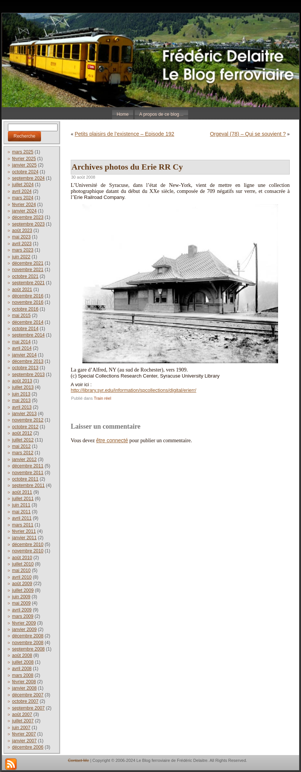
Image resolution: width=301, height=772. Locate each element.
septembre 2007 (28, 708)
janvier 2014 (24, 355)
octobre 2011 (25, 479)
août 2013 (22, 381)
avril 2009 (22, 610)
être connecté (112, 440)
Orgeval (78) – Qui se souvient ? (248, 134)
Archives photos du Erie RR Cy (127, 166)
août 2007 (22, 714)
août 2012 (22, 433)
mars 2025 (22, 152)
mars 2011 (22, 525)
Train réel (102, 398)
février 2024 (24, 204)
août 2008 (22, 655)
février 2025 (24, 158)
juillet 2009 (22, 590)
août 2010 (22, 557)
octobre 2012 (25, 426)
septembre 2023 (28, 224)
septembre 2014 (28, 335)
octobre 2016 (25, 309)
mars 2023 (22, 250)
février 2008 (24, 681)
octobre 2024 (25, 171)
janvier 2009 (24, 629)
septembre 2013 (28, 374)
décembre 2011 (27, 466)
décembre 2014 (27, 322)
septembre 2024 (28, 178)
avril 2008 (22, 668)
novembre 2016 (27, 302)
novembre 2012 (27, 420)
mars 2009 (22, 616)
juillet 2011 (22, 498)
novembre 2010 (27, 551)
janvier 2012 (24, 459)
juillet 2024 (22, 184)
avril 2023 (22, 243)
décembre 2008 (27, 636)
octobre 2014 (25, 328)
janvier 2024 (24, 211)
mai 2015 (21, 315)
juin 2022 (21, 256)
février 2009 (24, 623)
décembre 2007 (27, 695)
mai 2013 (21, 400)
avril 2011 (22, 518)
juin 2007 (21, 727)
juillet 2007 (22, 720)
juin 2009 (21, 596)
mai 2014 (21, 341)
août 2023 (22, 230)
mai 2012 (21, 446)
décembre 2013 (27, 361)
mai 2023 (21, 237)
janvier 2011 (24, 537)
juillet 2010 (22, 564)
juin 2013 (21, 394)
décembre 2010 (27, 544)
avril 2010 (22, 577)
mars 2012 (22, 452)
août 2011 (22, 492)
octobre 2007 (25, 701)
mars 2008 (22, 675)
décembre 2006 (27, 747)
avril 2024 (22, 191)
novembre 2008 (27, 642)
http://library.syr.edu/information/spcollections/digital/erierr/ (133, 390)
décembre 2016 (27, 296)
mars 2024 (22, 197)
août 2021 (22, 289)
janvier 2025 (24, 165)
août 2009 (22, 583)
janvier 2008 (24, 688)
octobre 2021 (25, 276)
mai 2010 (21, 570)
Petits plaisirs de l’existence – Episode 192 (125, 134)
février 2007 (24, 734)
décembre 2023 (27, 217)
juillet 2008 (22, 662)
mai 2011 (21, 511)
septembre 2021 (28, 282)
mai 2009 (21, 603)
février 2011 (24, 531)
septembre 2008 (28, 649)
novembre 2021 (27, 269)
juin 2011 (21, 505)
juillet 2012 (22, 440)
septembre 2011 (28, 485)
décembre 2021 (27, 263)
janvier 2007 (24, 740)
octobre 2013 (25, 367)
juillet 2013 (22, 387)
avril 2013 (22, 407)
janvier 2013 (24, 413)
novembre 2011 (27, 472)
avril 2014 (22, 348)
